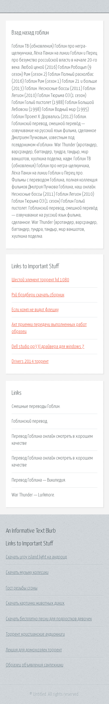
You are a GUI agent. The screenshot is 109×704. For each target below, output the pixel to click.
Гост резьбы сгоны (21, 588)
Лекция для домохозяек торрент (34, 650)
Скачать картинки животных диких (35, 603)
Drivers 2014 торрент (30, 361)
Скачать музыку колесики (27, 572)
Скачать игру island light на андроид (36, 557)
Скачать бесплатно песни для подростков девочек (49, 619)
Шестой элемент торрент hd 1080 (40, 280)
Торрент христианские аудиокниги (35, 634)
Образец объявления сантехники (34, 665)
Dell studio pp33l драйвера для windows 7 (48, 346)
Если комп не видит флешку (35, 309)
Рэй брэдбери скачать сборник (38, 295)
